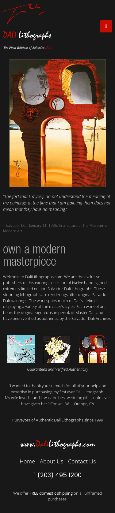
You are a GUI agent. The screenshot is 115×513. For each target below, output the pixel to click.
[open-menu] (106, 26)
